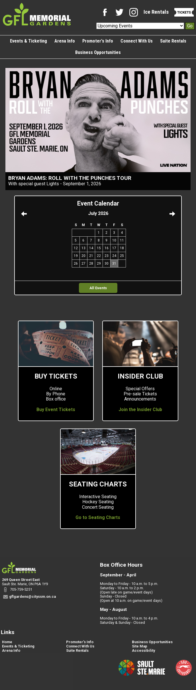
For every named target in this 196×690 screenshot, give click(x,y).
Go (190, 26)
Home (7, 642)
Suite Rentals (173, 41)
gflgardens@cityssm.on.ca (32, 596)
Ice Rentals (156, 12)
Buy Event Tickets (55, 409)
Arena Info (64, 41)
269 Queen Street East (21, 580)
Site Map (139, 646)
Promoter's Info (97, 41)
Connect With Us (137, 41)
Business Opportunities (98, 52)
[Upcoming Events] (140, 26)
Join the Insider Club (140, 409)
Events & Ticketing (28, 41)
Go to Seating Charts (97, 517)
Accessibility (143, 650)
